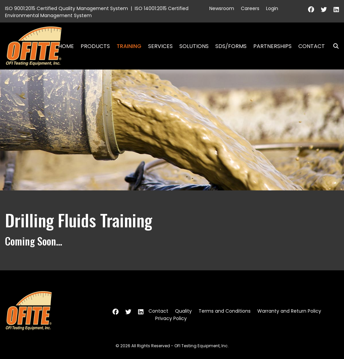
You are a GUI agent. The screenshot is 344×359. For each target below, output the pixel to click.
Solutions (194, 46)
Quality (183, 311)
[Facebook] (311, 9)
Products (95, 46)
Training (129, 46)
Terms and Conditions (225, 311)
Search (333, 46)
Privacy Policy (171, 318)
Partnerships (272, 46)
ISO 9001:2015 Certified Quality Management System (66, 8)
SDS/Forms (231, 46)
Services (160, 46)
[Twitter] (324, 9)
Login (272, 8)
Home (66, 46)
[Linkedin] (336, 9)
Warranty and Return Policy (289, 311)
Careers (250, 8)
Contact (311, 46)
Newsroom (221, 8)
